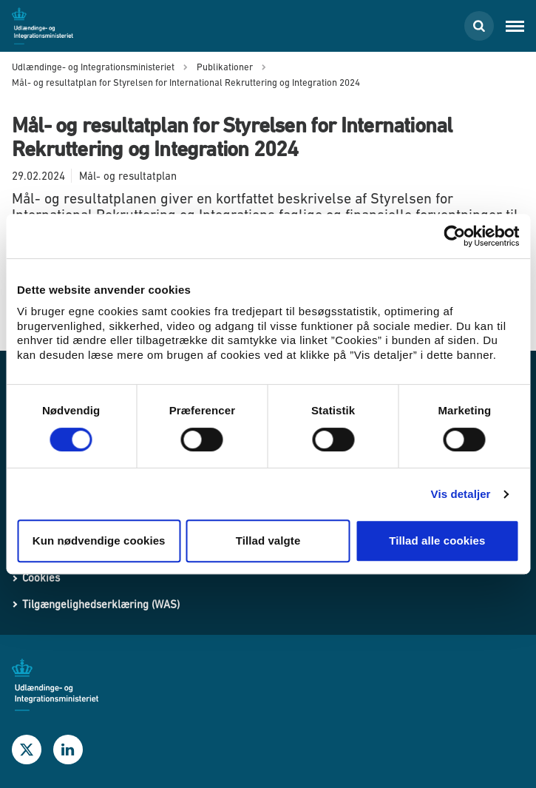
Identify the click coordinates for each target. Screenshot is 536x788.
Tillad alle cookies (437, 540)
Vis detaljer (461, 494)
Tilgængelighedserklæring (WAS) (101, 604)
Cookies (41, 577)
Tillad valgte (268, 540)
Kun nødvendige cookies (99, 540)
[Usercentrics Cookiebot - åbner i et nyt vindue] (454, 236)
